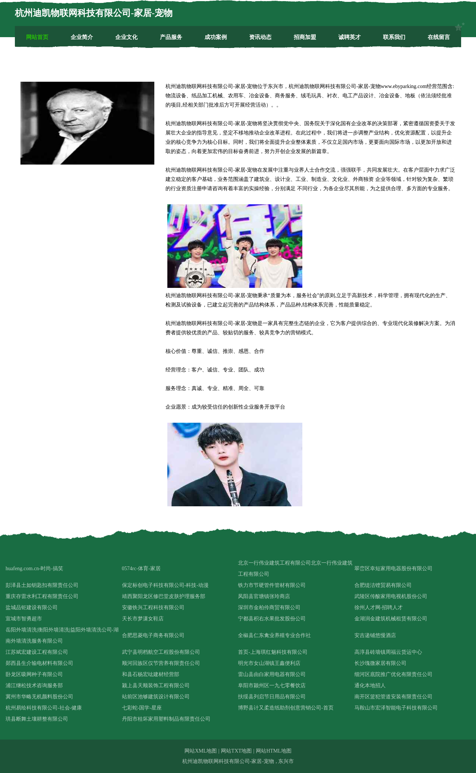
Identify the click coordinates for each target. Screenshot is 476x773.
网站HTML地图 (274, 751)
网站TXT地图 (236, 751)
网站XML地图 (200, 751)
